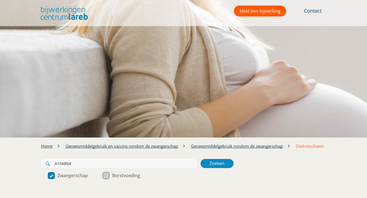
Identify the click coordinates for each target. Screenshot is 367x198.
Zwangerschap (68, 175)
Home (47, 146)
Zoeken (216, 163)
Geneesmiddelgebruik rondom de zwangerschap (237, 146)
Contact (313, 10)
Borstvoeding (121, 175)
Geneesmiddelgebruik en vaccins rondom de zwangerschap (121, 146)
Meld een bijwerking (260, 11)
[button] (63, 13)
